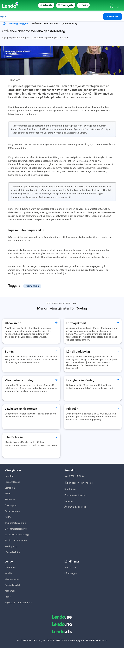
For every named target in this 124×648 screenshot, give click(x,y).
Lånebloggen (71, 573)
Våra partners (12, 579)
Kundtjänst (70, 489)
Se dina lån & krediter (16, 540)
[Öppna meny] (119, 5)
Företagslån (11, 505)
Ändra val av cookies (75, 506)
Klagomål (10, 590)
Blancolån (10, 499)
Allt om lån (70, 567)
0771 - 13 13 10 (76, 476)
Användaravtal (12, 584)
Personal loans (12, 481)
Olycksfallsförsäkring (16, 528)
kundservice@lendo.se (81, 482)
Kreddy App (11, 546)
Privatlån (9, 476)
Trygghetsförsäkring (15, 522)
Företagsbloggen (18, 23)
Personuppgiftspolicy (75, 495)
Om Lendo (10, 567)
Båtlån (8, 517)
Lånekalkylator (12, 552)
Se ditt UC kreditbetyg (17, 534)
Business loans (12, 511)
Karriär (8, 573)
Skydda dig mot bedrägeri (18, 602)
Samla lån (10, 487)
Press (8, 596)
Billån (8, 493)
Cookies (68, 500)
